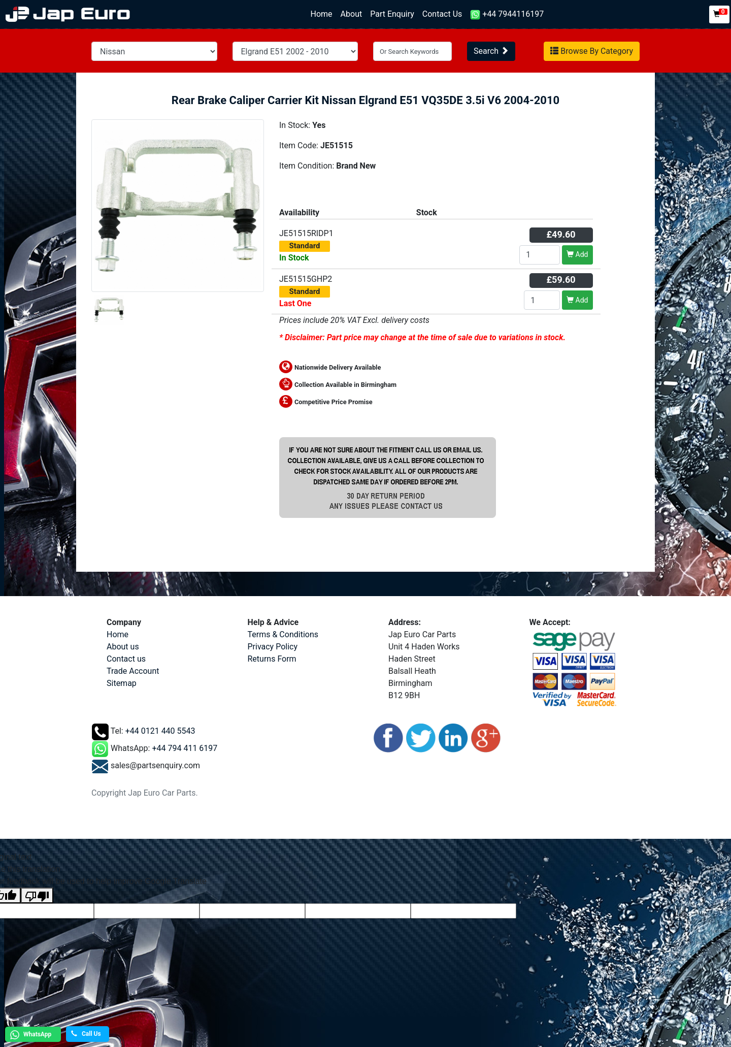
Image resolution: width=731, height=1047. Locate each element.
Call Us (86, 1033)
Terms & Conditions (283, 634)
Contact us (126, 659)
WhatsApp (29, 1035)
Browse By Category (591, 51)
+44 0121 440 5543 (160, 731)
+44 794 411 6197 (184, 748)
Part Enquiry (392, 14)
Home (324, 13)
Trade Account (133, 671)
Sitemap (122, 683)
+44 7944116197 (507, 14)
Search (491, 51)
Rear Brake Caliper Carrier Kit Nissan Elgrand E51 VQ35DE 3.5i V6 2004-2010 (365, 100)
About (351, 14)
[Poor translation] (37, 895)
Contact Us (442, 14)
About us (123, 646)
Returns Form (272, 659)
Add (577, 254)
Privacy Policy (273, 646)
